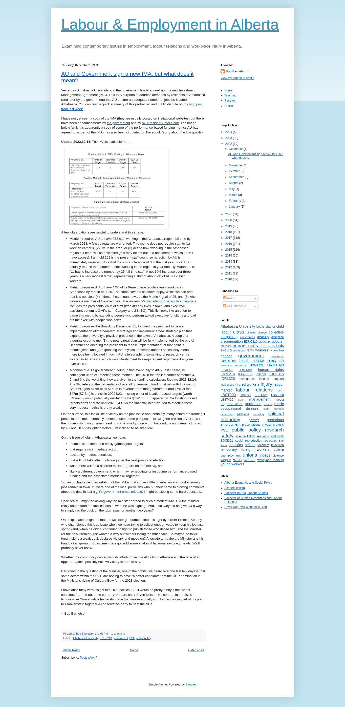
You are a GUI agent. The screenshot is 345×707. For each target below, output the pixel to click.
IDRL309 (261, 374)
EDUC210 (106, 638)
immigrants (247, 379)
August (234, 183)
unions (250, 455)
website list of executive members (171, 301)
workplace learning (270, 460)
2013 (229, 261)
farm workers (257, 350)
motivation (253, 404)
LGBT (241, 399)
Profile (228, 106)
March (233, 195)
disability (263, 337)
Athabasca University (85, 638)
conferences (247, 337)
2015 (229, 249)
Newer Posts (71, 650)
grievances (277, 356)
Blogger (190, 684)
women (249, 460)
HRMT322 (257, 365)
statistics (236, 445)
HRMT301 (240, 365)
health (244, 361)
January (235, 206)
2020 (229, 220)
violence (278, 455)
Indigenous (227, 384)
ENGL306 (226, 350)
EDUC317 (277, 341)
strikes (250, 445)
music (279, 404)
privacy (266, 424)
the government (118, 123)
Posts (229, 298)
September (237, 177)
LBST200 (228, 395)
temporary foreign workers (245, 449)
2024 (229, 132)
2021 (229, 214)
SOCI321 (227, 440)
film (281, 350)
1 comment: (118, 633)
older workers (274, 408)
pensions (243, 414)
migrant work (232, 404)
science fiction (245, 436)
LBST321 (245, 395)
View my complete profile (237, 78)
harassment (228, 361)
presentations (251, 424)
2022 (229, 144)
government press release (122, 492)
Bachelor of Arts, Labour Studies (246, 493)
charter (270, 326)
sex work (262, 436)
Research (230, 100)
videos (265, 455)
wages (226, 460)
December (236, 149)
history (271, 361)
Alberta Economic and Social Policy (248, 482)
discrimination (232, 341)
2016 (229, 244)
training (279, 449)
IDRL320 (228, 379)
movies (268, 404)
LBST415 (227, 399)
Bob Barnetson (236, 71)
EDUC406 (226, 346)
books (260, 326)
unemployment (231, 455)
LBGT (280, 390)
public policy (143, 638)
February (235, 201)
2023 (229, 138)
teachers (263, 445)
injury (266, 384)
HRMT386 (245, 370)
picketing (258, 414)
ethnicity (239, 350)
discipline (277, 337)
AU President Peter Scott (160, 123)
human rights (271, 370)
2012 (229, 267)
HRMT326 (227, 369)
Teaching (230, 95)
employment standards (265, 346)
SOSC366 (270, 440)
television (277, 445)
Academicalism (234, 488)
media (279, 399)
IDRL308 (245, 374)
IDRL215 (228, 374)
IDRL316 (276, 374)
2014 (229, 255)
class (238, 332)
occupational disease (239, 408)
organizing (227, 414)
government (120, 638)
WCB (237, 460)
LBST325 (261, 395)
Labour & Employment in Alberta (170, 24)
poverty (254, 420)
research (274, 430)
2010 (229, 279)
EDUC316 (264, 341)
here (126, 142)
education (239, 346)
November (236, 165)
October (235, 171)
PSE (132, 638)
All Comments (234, 306)
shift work (277, 436)
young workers (232, 464)
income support (271, 379)
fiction (273, 350)
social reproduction (248, 440)
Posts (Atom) (88, 657)
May (232, 189)
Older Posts (196, 650)
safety (227, 435)
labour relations (254, 389)
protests (278, 424)
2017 (229, 238)
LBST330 (277, 395)
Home (134, 650)
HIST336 (258, 361)
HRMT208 (226, 365)
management (259, 399)
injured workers (247, 384)
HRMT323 (275, 365)
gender (226, 356)
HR (281, 361)
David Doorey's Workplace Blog (245, 507)
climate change (257, 332)
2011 (229, 273)
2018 (229, 232)
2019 (229, 226)
